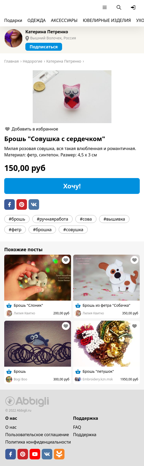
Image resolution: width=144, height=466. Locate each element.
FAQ (77, 427)
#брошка (42, 229)
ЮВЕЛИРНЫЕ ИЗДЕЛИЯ (107, 20)
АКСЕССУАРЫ (64, 20)
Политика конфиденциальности (38, 442)
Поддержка (84, 434)
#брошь (17, 219)
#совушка (73, 229)
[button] (72, 96)
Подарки (13, 20)
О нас (11, 427)
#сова (86, 219)
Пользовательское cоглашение (37, 434)
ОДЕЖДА (36, 20)
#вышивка (114, 219)
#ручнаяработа (52, 219)
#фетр (15, 229)
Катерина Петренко (46, 31)
